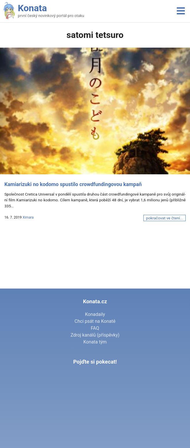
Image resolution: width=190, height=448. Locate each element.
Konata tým (95, 342)
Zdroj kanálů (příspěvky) (94, 335)
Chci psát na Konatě (94, 321)
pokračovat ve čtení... (164, 218)
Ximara (27, 217)
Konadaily (95, 314)
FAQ (95, 328)
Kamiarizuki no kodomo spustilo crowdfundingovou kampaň (73, 184)
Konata (32, 8)
